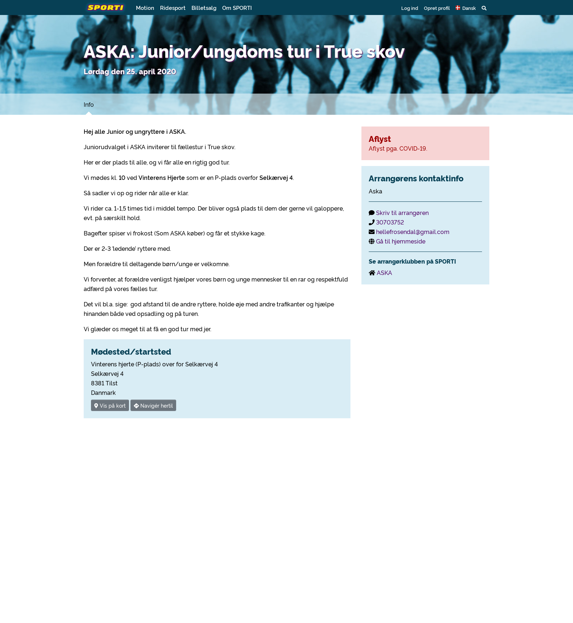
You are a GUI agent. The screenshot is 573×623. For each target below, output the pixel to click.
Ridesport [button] (173, 7)
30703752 (390, 222)
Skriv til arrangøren (402, 212)
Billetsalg (203, 7)
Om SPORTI (237, 7)
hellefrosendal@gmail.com (412, 231)
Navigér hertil (153, 405)
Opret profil (437, 7)
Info (89, 104)
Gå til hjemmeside (400, 241)
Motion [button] (145, 7)
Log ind (409, 7)
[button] (466, 7)
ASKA (384, 272)
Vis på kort (110, 405)
